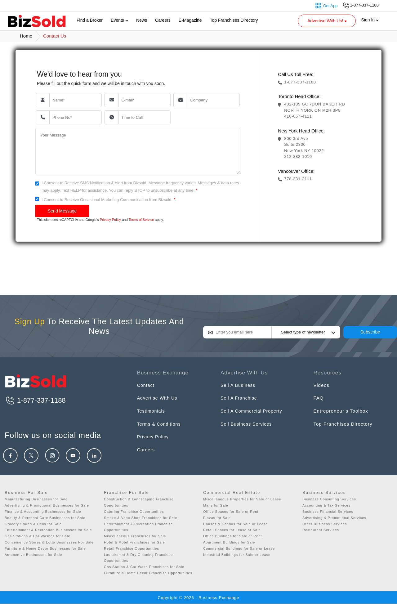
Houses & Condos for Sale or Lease (235, 524)
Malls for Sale (215, 505)
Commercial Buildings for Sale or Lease (239, 548)
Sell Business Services (247, 424)
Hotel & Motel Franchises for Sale (134, 542)
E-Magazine (190, 20)
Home (26, 35)
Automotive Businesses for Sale (33, 555)
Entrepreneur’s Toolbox (341, 411)
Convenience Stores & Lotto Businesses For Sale (49, 542)
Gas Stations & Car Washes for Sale (37, 536)
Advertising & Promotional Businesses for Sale (47, 505)
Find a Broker (90, 20)
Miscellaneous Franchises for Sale (135, 536)
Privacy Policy (110, 219)
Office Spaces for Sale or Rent (230, 511)
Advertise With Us (158, 397)
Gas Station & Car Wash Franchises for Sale (144, 567)
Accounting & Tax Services (326, 505)
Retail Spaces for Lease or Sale (232, 530)
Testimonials (152, 411)
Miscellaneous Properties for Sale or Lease (242, 499)
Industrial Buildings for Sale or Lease (236, 555)
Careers (163, 20)
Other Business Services (324, 524)
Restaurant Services (320, 530)
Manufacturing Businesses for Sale (36, 499)
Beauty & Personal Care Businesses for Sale (45, 518)
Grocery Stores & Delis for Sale (33, 524)
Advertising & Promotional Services (334, 518)
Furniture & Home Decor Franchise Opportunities (148, 573)
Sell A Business (239, 385)
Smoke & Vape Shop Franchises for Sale (140, 518)
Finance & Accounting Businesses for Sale (43, 511)
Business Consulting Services (329, 499)
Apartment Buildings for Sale (229, 542)
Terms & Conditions (160, 424)
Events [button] (119, 20)
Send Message (62, 210)
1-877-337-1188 (35, 400)
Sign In (370, 19)
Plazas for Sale (217, 518)
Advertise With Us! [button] (327, 20)
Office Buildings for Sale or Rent (232, 536)
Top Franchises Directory (234, 20)
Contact (146, 385)
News (141, 20)
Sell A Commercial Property (253, 411)
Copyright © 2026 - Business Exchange (198, 597)
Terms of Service (141, 219)
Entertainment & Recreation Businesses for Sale (48, 530)
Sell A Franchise (240, 397)
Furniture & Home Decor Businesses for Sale (45, 548)
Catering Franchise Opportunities (134, 511)
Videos (322, 385)
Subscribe (370, 331)
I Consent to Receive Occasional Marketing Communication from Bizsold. (108, 199)
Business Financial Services (327, 511)
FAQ (319, 397)
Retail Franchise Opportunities (131, 548)
